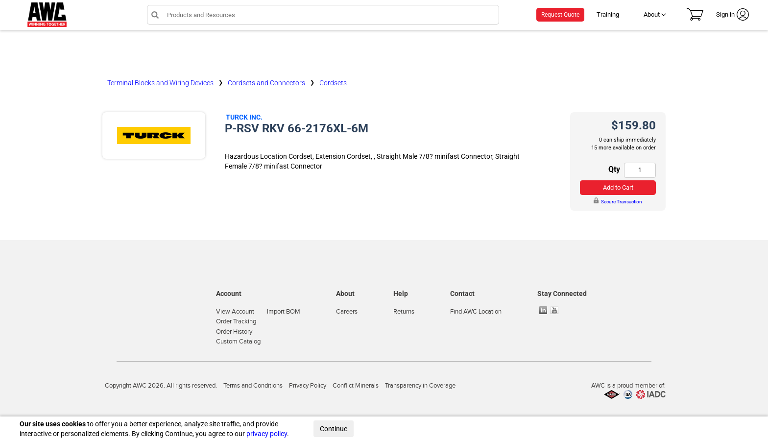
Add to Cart (618, 187)
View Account (235, 312)
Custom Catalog (238, 341)
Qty (614, 169)
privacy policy (266, 434)
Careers (347, 312)
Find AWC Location (476, 312)
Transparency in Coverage (420, 386)
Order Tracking (236, 321)
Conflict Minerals (356, 386)
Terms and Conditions (253, 386)
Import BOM (283, 312)
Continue (333, 429)
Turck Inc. (244, 117)
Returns (403, 312)
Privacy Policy (307, 386)
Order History (234, 332)
